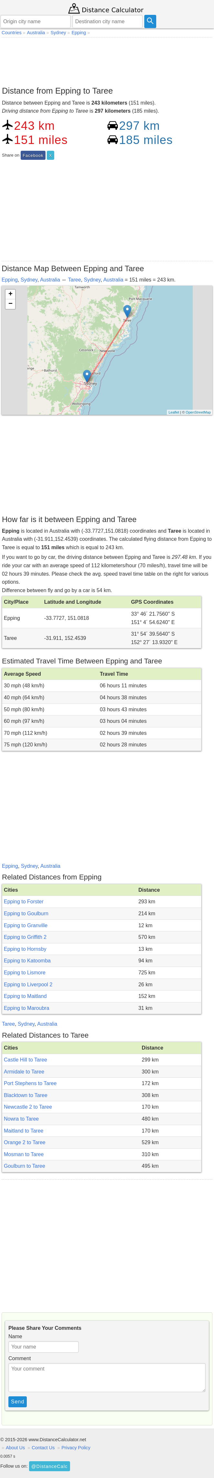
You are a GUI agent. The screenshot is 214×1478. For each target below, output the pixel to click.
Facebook (33, 155)
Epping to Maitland (25, 996)
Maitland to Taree (23, 1131)
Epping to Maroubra (26, 1008)
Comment (19, 1358)
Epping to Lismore (25, 972)
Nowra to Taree (21, 1119)
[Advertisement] (107, 60)
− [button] (10, 304)
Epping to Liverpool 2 (28, 984)
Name (15, 1336)
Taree (74, 279)
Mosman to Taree (24, 1154)
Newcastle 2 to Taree (28, 1107)
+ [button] (10, 294)
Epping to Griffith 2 (25, 937)
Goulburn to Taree (24, 1166)
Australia (50, 279)
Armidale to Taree (24, 1071)
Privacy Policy (75, 1447)
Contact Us (43, 1447)
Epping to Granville (25, 925)
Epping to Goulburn (26, 913)
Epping (10, 279)
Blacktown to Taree (25, 1095)
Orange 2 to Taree (25, 1142)
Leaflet (173, 412)
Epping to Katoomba (27, 960)
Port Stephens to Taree (30, 1083)
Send (17, 1401)
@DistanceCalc (49, 1466)
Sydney (29, 279)
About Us (15, 1447)
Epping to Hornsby (25, 949)
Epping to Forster (24, 901)
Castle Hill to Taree (25, 1059)
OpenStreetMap (198, 412)
